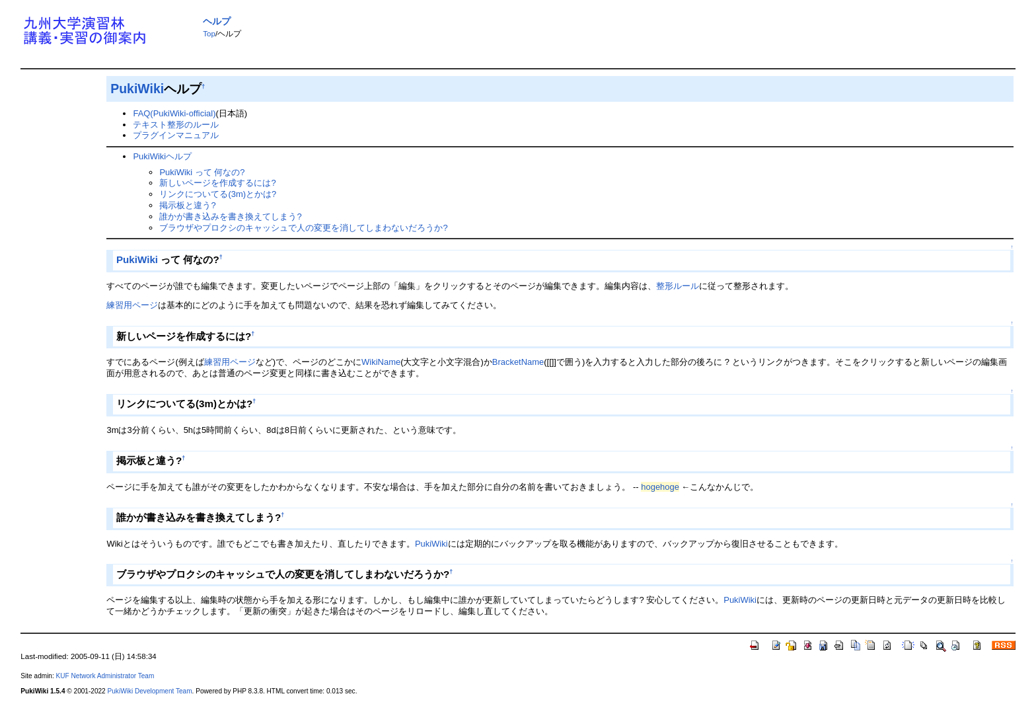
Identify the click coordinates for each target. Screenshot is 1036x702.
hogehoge (660, 487)
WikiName (380, 362)
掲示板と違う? (187, 205)
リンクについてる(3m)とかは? (217, 194)
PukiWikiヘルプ (162, 156)
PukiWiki (137, 88)
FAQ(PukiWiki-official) (174, 113)
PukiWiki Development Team (150, 691)
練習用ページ (132, 305)
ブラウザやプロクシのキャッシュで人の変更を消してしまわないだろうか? (303, 228)
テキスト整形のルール (176, 125)
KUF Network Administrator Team (105, 676)
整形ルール (677, 286)
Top (209, 34)
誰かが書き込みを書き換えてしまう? (230, 216)
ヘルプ (217, 21)
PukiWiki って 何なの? (201, 172)
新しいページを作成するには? (217, 183)
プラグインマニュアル (176, 135)
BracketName (518, 362)
